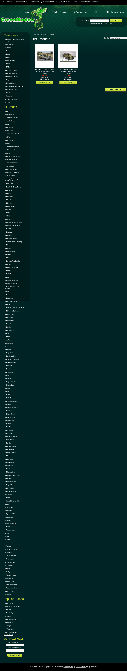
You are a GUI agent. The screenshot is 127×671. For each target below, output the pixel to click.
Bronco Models (11, 206)
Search (85, 20)
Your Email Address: (14, 648)
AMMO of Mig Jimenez (13, 156)
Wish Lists (35, 2)
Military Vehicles (11, 89)
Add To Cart (44, 82)
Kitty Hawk (9, 353)
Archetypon (10, 166)
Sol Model (9, 507)
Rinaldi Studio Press (12, 475)
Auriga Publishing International (11, 179)
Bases (8, 51)
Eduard (8, 264)
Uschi (8, 568)
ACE (7, 124)
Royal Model (10, 485)
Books (8, 54)
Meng (8, 391)
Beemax (9, 190)
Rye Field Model (11, 491)
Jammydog (9, 343)
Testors (8, 546)
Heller (8, 304)
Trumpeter (9, 565)
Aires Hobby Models (12, 134)
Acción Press (10, 121)
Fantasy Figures (11, 70)
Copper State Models (13, 225)
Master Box (10, 385)
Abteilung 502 (10, 114)
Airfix (8, 137)
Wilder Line (10, 581)
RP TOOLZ (10, 488)
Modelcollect (10, 420)
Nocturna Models (11, 436)
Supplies (9, 96)
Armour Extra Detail (12, 172)
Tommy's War (10, 562)
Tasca (8, 543)
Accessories (10, 44)
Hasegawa (9, 298)
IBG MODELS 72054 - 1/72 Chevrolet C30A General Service (68, 71)
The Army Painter (12, 549)
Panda (8, 443)
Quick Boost (10, 462)
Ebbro (8, 258)
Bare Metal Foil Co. (12, 184)
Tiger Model (10, 559)
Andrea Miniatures (12, 163)
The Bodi (9, 552)
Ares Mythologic (11, 169)
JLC (7, 346)
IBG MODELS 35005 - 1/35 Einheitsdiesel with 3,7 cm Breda (44, 71)
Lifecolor (9, 366)
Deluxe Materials (11, 238)
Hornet (8, 324)
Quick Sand (10, 465)
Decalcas (9, 232)
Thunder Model (11, 556)
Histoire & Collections (13, 311)
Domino (8, 248)
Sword (8, 527)
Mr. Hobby (9, 430)
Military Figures (11, 83)
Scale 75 (9, 498)
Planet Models (11, 452)
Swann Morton (11, 523)
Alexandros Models (12, 146)
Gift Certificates (50, 2)
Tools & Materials (11, 99)
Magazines (9, 80)
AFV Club (9, 130)
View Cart (65, 2)
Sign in (76, 2)
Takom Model (10, 530)
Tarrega (8, 539)
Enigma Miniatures (12, 267)
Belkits (8, 193)
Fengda (8, 270)
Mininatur (9, 411)
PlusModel (9, 459)
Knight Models (11, 356)
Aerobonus (9, 127)
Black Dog (9, 196)
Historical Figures (12, 76)
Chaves (8, 213)
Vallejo (8, 572)
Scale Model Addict (12, 501)
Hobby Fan (9, 317)
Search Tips (108, 24)
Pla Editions (10, 449)
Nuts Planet (10, 440)
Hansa (8, 295)
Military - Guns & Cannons (14, 86)
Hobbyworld (10, 320)
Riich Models (10, 472)
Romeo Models (11, 481)
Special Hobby (11, 514)
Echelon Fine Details (13, 261)
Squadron (9, 517)
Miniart (8, 404)
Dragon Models (11, 251)
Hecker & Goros (11, 301)
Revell (8, 469)
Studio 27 (9, 520)
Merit (8, 394)
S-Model (9, 494)
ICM (7, 333)
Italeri (8, 337)
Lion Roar (9, 369)
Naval (8, 93)
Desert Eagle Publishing (14, 241)
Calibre (8, 209)
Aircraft (8, 47)
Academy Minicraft (12, 117)
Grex (8, 291)
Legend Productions (12, 359)
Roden (8, 478)
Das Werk (9, 229)
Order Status (21, 2)
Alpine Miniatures (11, 150)
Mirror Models (10, 414)
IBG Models (10, 330)
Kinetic (8, 349)
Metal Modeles (11, 398)
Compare (46, 80)
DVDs (8, 67)
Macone (9, 378)
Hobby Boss (10, 314)
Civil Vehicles (10, 60)
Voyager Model (11, 575)
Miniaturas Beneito (12, 407)
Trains (8, 102)
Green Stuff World (12, 283)
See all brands (8, 635)
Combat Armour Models (14, 222)
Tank (7, 536)
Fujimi (8, 277)
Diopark (8, 245)
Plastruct (9, 456)
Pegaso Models (11, 446)
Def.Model (9, 235)
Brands (42, 34)
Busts (8, 57)
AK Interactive (10, 140)
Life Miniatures (11, 362)
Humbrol (9, 327)
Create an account (90, 2)
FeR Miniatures (11, 274)
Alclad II (9, 143)
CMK (8, 216)
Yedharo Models (11, 585)
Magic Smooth (11, 382)
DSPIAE (9, 254)
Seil (7, 504)
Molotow (9, 423)
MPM (8, 427)
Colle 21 (9, 219)
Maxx (8, 388)
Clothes (8, 64)
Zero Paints (10, 591)
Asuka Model (10, 175)
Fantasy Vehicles (11, 73)
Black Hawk (10, 200)
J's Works (9, 340)
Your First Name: (13, 642)
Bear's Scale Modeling (13, 187)
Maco (8, 375)
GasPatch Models (12, 280)
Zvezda (8, 594)
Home (36, 34)
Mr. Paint (9, 433)
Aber (7, 111)
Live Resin (9, 372)
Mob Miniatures (11, 417)
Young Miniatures (12, 588)
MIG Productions (11, 401)
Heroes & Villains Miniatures (15, 308)
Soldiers (9, 510)
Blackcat (9, 203)
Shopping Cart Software (78, 667)
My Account (7, 2)
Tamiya (8, 533)
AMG (8, 153)
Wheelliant (9, 578)
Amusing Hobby (11, 159)
